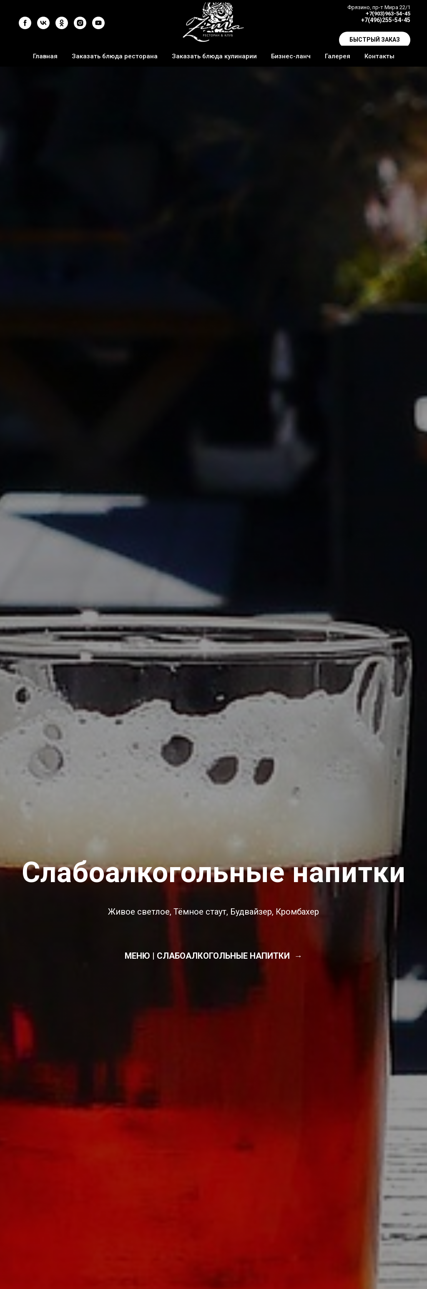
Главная (45, 56)
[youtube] (98, 23)
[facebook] (25, 23)
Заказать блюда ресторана (115, 56)
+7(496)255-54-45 (385, 20)
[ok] (61, 23)
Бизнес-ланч (291, 56)
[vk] (43, 23)
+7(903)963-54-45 (388, 13)
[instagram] (80, 23)
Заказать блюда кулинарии (214, 56)
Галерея (337, 56)
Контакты (379, 56)
